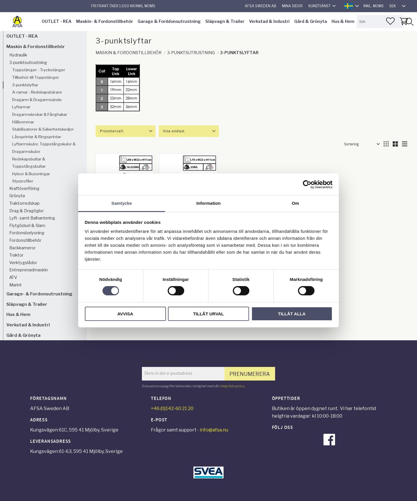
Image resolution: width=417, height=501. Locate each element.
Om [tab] (295, 203)
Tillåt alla (292, 313)
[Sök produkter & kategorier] (380, 21)
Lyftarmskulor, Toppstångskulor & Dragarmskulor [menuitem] (44, 148)
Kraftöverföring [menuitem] (24, 188)
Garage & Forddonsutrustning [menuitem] (169, 21)
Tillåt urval (208, 313)
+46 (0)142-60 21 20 (172, 408)
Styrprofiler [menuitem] (22, 181)
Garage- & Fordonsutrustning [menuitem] (39, 294)
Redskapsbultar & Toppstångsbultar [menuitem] (29, 163)
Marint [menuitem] (15, 285)
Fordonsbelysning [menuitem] (26, 232)
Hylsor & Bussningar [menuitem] (31, 173)
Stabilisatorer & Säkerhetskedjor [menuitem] (43, 129)
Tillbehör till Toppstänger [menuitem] (35, 77)
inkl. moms (373, 6)
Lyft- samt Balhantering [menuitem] (32, 218)
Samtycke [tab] (121, 203)
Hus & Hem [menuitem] (343, 21)
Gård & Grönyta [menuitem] (310, 21)
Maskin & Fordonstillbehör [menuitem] (35, 46)
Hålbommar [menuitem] (23, 122)
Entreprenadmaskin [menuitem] (28, 270)
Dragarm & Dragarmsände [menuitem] (37, 99)
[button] (390, 21)
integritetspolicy (232, 386)
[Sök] (409, 21)
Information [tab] (208, 203)
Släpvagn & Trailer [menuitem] (224, 21)
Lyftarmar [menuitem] (21, 107)
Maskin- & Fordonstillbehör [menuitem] (104, 21)
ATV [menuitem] (13, 277)
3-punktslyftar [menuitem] (25, 85)
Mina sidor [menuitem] (292, 6)
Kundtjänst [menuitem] (319, 6)
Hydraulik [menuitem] (18, 55)
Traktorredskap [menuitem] (24, 203)
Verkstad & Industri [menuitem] (269, 21)
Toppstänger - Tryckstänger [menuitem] (38, 69)
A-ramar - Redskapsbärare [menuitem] (37, 92)
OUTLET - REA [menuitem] (57, 21)
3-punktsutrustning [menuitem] (28, 62)
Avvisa (125, 313)
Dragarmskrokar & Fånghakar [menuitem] (39, 114)
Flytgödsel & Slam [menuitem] (27, 225)
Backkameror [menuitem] (22, 247)
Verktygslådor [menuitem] (23, 262)
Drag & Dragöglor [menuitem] (26, 210)
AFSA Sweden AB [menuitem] (260, 6)
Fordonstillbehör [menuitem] (25, 240)
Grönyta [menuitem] (17, 195)
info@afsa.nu (214, 430)
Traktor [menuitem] (16, 255)
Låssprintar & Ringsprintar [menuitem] (36, 136)
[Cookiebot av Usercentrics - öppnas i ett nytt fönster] (307, 184)
